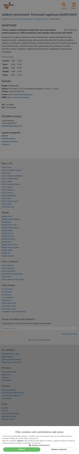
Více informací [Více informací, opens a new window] (36, 443)
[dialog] (39, 440)
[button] (39, 445)
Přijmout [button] (21, 449)
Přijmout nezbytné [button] (59, 449)
